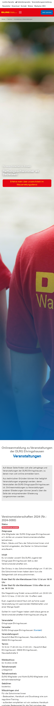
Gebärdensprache (22, 2)
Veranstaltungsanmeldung (42, 2)
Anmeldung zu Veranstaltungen (23, 19)
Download (15, 6)
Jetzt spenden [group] (47, 12)
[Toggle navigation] (20, 12)
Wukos (30, 6)
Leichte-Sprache (8, 2)
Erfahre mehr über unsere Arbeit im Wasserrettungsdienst (27, 183)
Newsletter (6, 6)
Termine (9, 19)
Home (3, 19)
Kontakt (24, 6)
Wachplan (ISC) (40, 6)
